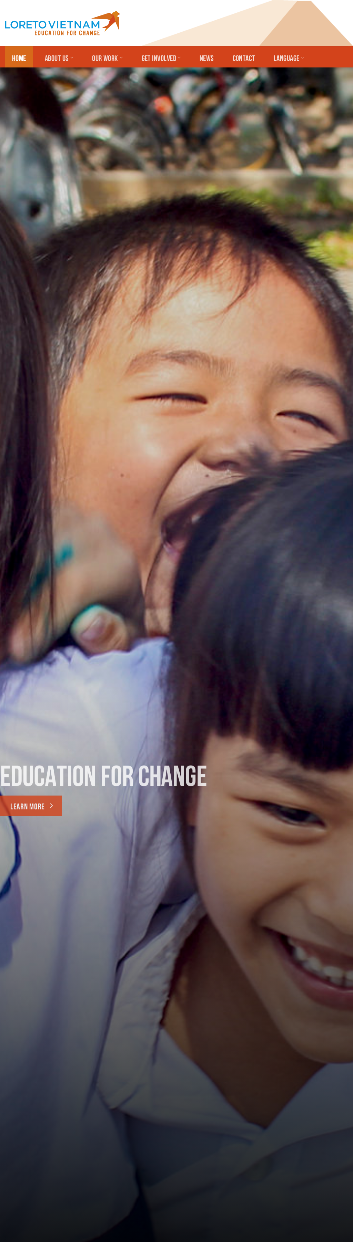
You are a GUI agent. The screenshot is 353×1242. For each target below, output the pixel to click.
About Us (59, 57)
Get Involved (161, 57)
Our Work (107, 57)
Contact (244, 57)
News (207, 57)
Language (289, 57)
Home (19, 57)
